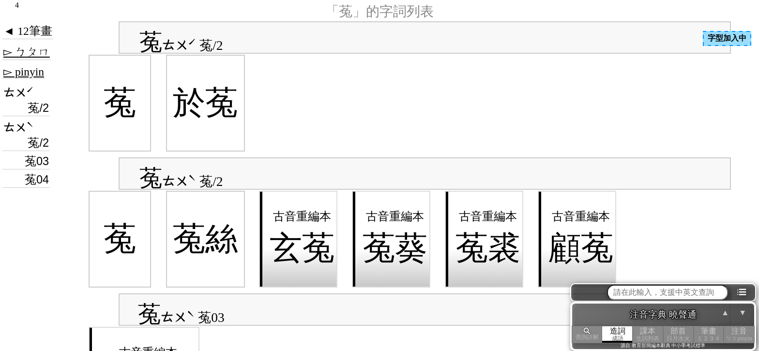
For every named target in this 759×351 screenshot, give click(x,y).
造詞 (617, 334)
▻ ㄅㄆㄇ (26, 52)
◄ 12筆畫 (27, 31)
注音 (739, 334)
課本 (648, 334)
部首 (678, 334)
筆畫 (709, 334)
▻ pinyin (23, 71)
